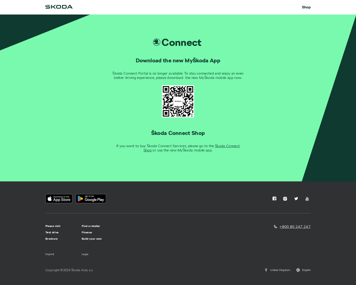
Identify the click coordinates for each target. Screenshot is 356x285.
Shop (306, 7)
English (303, 270)
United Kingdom (277, 270)
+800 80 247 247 (295, 226)
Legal (85, 254)
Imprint (49, 254)
